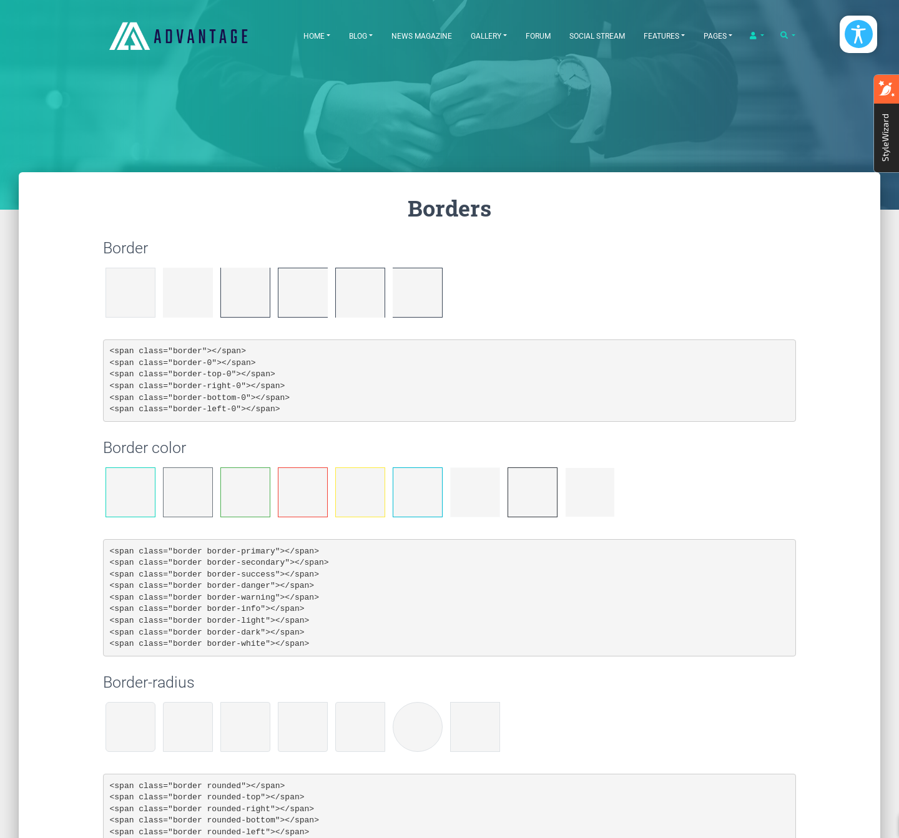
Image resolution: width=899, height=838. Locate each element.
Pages (715, 36)
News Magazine (421, 36)
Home (314, 36)
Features (661, 36)
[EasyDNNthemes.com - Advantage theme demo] (193, 36)
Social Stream (597, 36)
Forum (538, 36)
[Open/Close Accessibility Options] (859, 34)
